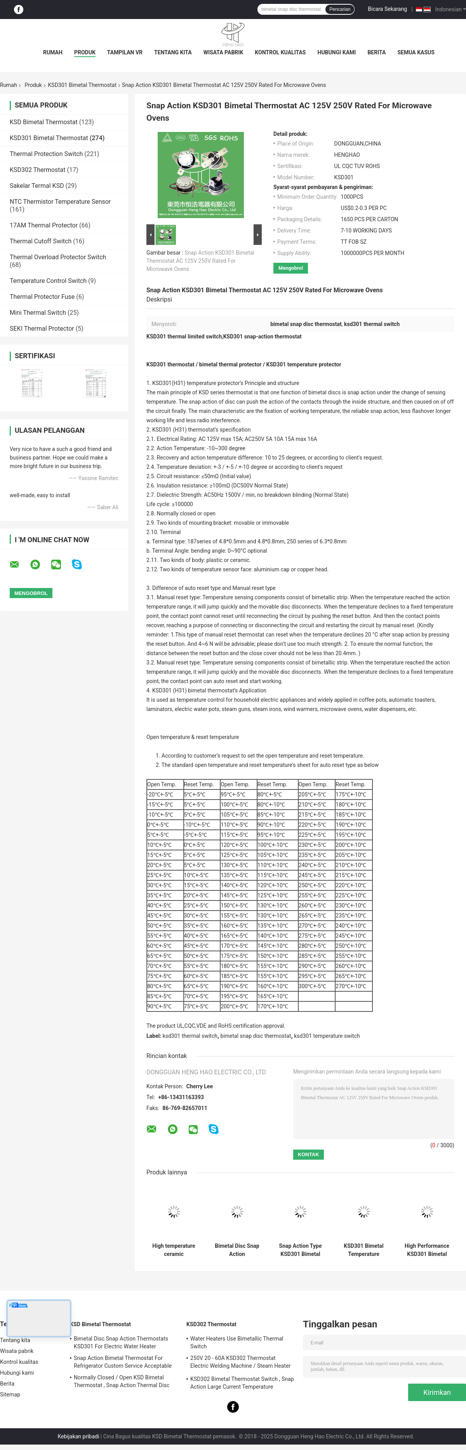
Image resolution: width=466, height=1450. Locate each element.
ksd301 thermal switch (190, 1036)
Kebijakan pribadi (78, 1436)
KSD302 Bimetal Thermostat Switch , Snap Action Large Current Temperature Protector (242, 1384)
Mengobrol (290, 268)
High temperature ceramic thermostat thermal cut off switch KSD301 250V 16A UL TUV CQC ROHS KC (174, 1250)
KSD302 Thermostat (38, 169)
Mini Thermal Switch (38, 312)
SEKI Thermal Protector (42, 328)
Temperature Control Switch (48, 280)
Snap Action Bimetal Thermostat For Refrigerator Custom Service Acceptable (123, 1362)
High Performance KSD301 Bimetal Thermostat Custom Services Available (427, 1250)
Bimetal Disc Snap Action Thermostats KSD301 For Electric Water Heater (121, 1342)
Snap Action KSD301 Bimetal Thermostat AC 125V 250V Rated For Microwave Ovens (200, 261)
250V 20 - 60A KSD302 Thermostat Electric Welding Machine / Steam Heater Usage (240, 1363)
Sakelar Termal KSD (37, 185)
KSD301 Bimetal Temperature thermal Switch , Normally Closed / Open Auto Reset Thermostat (364, 1250)
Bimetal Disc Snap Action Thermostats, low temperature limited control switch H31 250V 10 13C (237, 1250)
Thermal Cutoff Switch (40, 241)
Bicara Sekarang (387, 9)
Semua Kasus (416, 52)
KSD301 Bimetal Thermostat (82, 85)
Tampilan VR (125, 52)
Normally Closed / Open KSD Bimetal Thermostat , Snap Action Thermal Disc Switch (121, 1382)
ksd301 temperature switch (327, 1036)
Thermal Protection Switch (46, 154)
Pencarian (339, 9)
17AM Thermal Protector (44, 225)
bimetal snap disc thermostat (256, 1036)
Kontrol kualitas (280, 52)
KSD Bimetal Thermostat (44, 122)
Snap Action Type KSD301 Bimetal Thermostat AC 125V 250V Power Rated (300, 1250)
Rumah (53, 52)
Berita (376, 52)
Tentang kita (173, 52)
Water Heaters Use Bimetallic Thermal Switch (236, 1342)
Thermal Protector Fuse (42, 296)
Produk (85, 52)
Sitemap (10, 1394)
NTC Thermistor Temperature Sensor (60, 201)
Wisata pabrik (223, 52)
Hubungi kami (337, 52)
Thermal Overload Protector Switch (58, 257)
